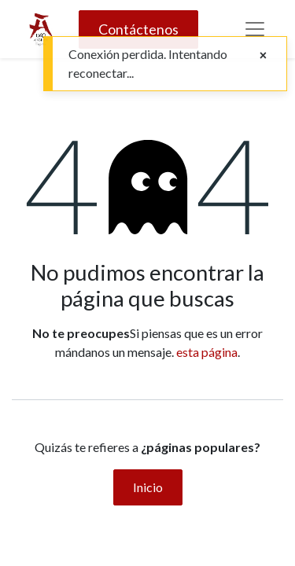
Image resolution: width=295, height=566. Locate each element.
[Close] (263, 55)
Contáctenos (138, 29)
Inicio (148, 487)
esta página (207, 351)
